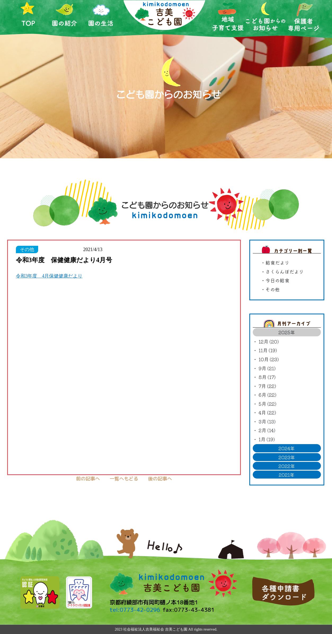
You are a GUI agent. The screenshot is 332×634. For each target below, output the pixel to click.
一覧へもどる (124, 478)
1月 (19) (267, 439)
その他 (272, 289)
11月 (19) (268, 350)
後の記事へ (160, 478)
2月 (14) (267, 430)
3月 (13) (267, 421)
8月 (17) (267, 376)
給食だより (277, 262)
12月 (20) (269, 341)
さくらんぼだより (284, 271)
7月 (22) (267, 385)
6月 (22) (267, 394)
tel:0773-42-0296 (135, 610)
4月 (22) (267, 412)
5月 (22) (267, 403)
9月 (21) (267, 368)
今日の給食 (277, 280)
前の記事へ (88, 478)
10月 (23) (269, 359)
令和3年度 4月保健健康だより (49, 276)
